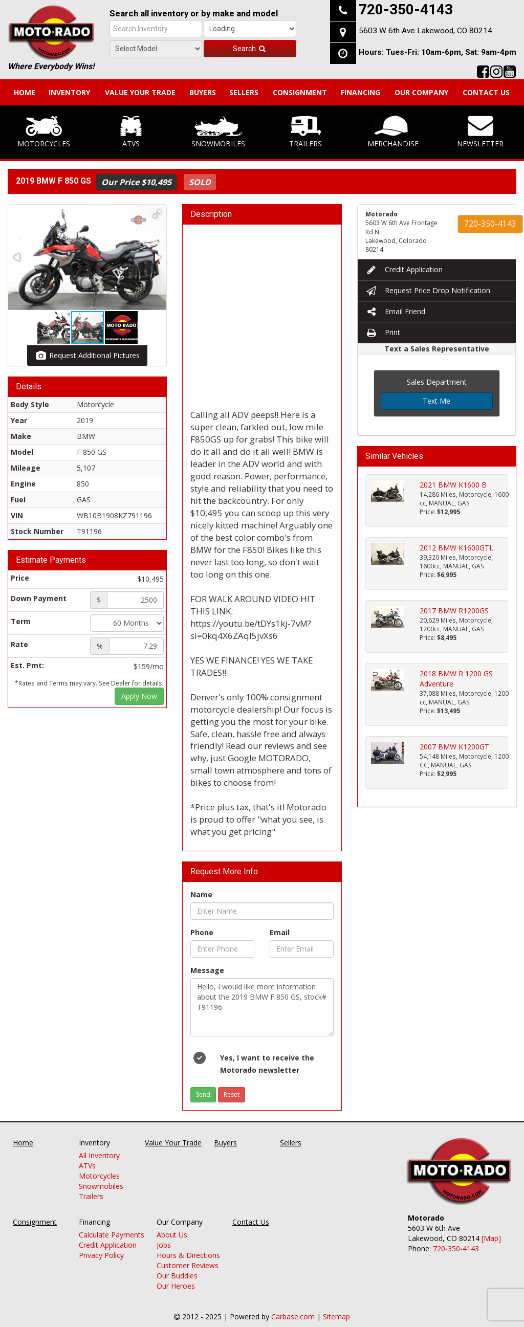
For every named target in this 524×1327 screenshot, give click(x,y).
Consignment (300, 92)
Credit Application (404, 269)
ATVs (131, 132)
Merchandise (393, 132)
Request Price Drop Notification (427, 290)
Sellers (243, 92)
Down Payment (39, 598)
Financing (360, 92)
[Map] (491, 1238)
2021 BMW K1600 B (453, 485)
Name (201, 894)
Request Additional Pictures (87, 355)
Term (21, 621)
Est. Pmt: (27, 665)
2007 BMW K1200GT (454, 746)
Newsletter (480, 132)
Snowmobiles (218, 132)
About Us (172, 1235)
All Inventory (99, 1155)
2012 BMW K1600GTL (456, 547)
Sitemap (336, 1316)
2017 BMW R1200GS (454, 610)
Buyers (202, 92)
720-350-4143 (490, 223)
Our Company (421, 92)
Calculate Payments (111, 1235)
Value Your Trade (140, 92)
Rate (19, 644)
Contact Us (486, 92)
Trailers (305, 132)
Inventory (69, 92)
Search (250, 49)
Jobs (164, 1245)
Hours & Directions (188, 1255)
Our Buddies (177, 1275)
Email (280, 932)
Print (382, 332)
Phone (201, 932)
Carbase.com (293, 1316)
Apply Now (139, 696)
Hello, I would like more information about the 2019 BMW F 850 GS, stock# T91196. (261, 1007)
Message (207, 970)
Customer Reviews (188, 1265)
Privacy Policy (101, 1255)
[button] (157, 214)
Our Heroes (176, 1286)
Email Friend (395, 311)
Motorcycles (43, 132)
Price (20, 578)
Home (24, 92)
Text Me (436, 401)
